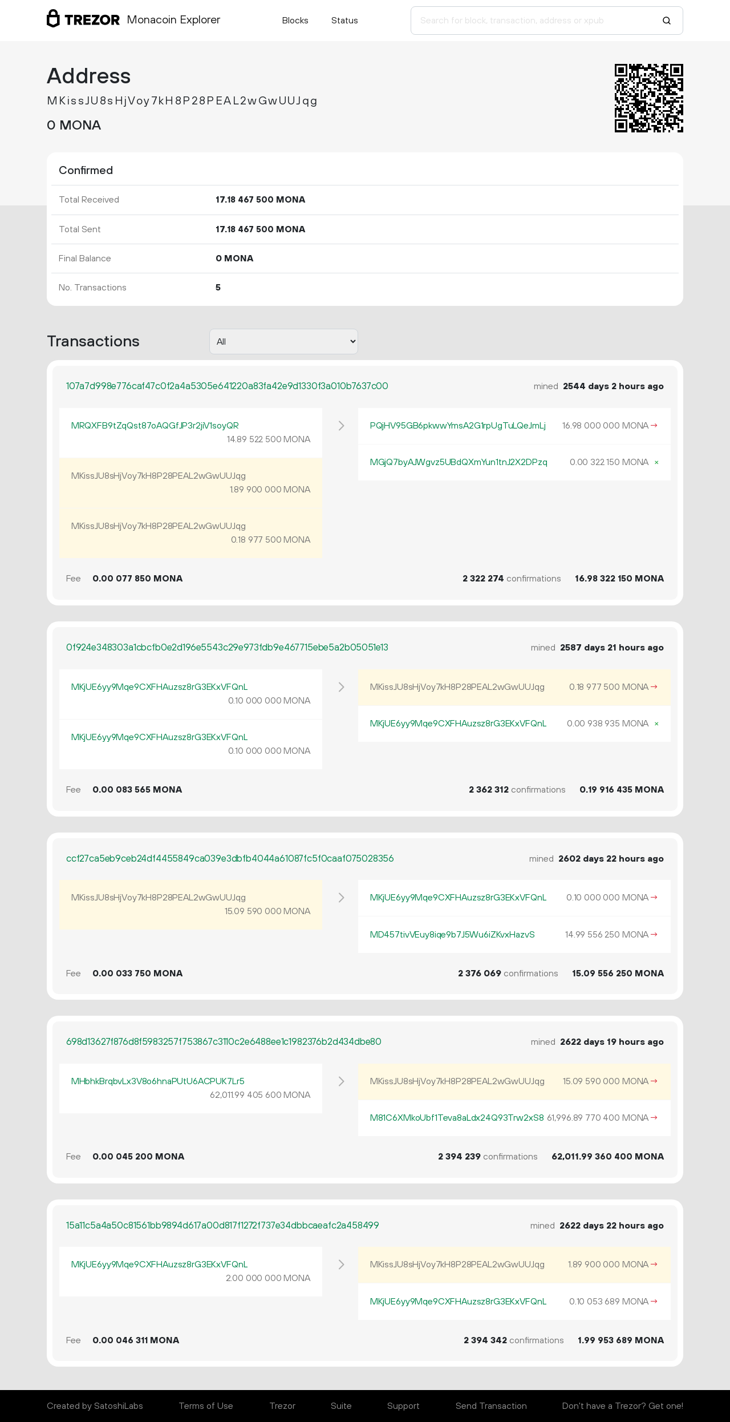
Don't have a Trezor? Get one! (622, 1406)
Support (403, 1406)
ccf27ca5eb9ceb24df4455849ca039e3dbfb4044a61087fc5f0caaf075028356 (230, 859)
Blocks (295, 20)
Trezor (282, 1406)
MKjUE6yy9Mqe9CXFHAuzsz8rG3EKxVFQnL (159, 687)
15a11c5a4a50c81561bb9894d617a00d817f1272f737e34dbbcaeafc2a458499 (222, 1225)
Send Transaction (491, 1406)
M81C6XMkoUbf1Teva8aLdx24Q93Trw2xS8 (457, 1118)
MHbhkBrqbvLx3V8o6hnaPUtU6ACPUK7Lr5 (158, 1081)
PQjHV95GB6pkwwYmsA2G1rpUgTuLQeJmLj (458, 425)
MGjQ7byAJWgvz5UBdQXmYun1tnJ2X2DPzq (459, 462)
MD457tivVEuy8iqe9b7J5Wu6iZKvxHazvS (452, 934)
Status (344, 20)
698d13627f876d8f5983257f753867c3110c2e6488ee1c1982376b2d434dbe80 (224, 1042)
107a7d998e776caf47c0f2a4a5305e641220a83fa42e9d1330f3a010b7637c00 (227, 386)
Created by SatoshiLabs (95, 1406)
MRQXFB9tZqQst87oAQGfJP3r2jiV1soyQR (155, 425)
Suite (341, 1406)
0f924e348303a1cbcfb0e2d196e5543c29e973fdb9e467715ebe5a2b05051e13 (227, 647)
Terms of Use (206, 1406)
